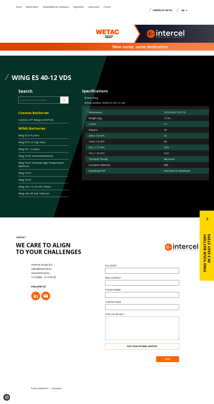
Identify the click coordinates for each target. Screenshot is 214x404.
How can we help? (116, 314)
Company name (115, 302)
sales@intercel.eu (40, 268)
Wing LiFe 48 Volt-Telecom (33, 193)
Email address (115, 278)
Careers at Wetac (162, 10)
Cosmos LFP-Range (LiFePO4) (35, 119)
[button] (184, 10)
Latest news (93, 7)
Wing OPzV (24, 173)
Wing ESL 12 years (29, 149)
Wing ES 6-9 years (28, 135)
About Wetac (32, 7)
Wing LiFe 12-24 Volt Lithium (34, 186)
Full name (113, 266)
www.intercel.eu (39, 273)
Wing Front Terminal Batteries (35, 155)
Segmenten (78, 7)
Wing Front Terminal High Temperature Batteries (41, 164)
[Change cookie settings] (6, 397)
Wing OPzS (24, 179)
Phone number (114, 290)
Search (64, 100)
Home (19, 7)
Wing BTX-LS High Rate (31, 142)
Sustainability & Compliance (56, 7)
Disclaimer (57, 388)
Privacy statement (39, 388)
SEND (169, 359)
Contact (107, 7)
